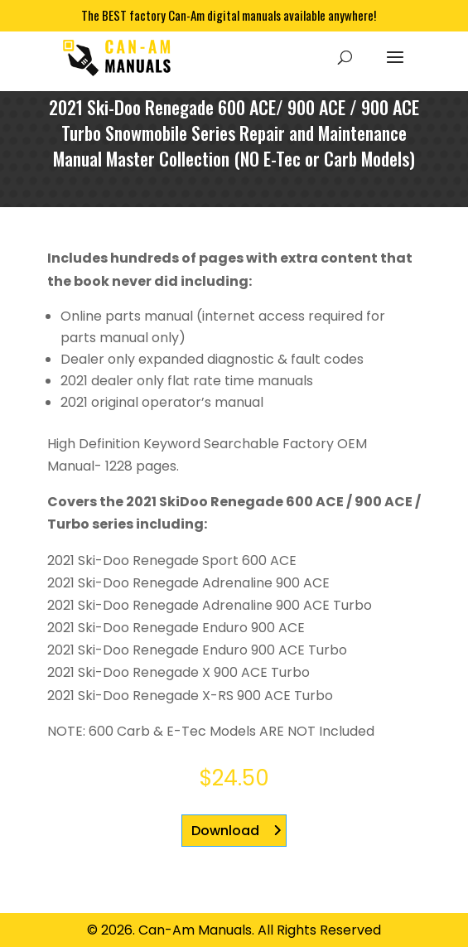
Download (225, 830)
